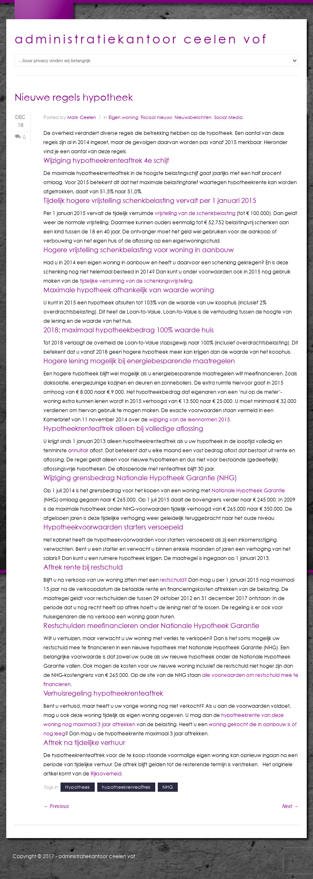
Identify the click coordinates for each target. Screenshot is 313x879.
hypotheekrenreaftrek (126, 787)
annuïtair (78, 450)
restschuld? (173, 580)
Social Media (228, 117)
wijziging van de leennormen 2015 (189, 419)
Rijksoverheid (106, 773)
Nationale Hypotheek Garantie (248, 490)
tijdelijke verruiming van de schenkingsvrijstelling (136, 281)
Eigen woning (123, 117)
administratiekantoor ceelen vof (96, 856)
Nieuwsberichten (193, 117)
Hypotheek (77, 787)
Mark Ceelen (81, 117)
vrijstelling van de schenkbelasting (195, 213)
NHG (167, 787)
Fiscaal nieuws (156, 117)
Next (290, 806)
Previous (56, 806)
